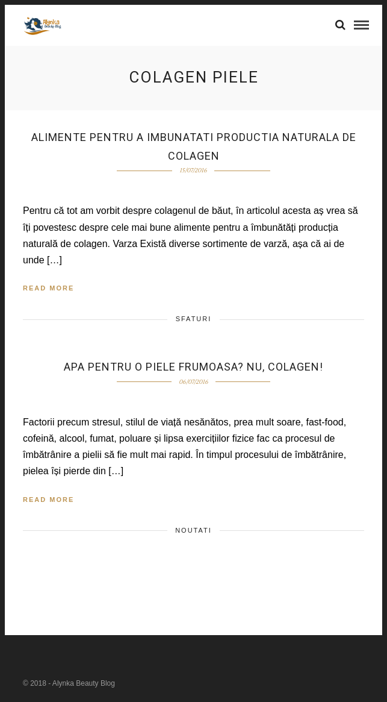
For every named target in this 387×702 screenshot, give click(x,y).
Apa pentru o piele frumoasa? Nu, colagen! (193, 366)
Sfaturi (194, 318)
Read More (48, 288)
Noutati (193, 530)
